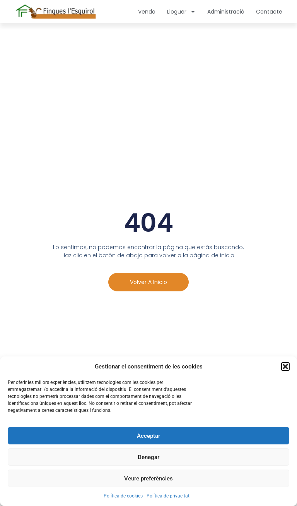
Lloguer (181, 11)
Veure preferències (148, 478)
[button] (285, 366)
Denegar (148, 457)
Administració (225, 11)
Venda (146, 11)
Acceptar (148, 435)
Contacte (269, 11)
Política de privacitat (168, 496)
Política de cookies (123, 496)
